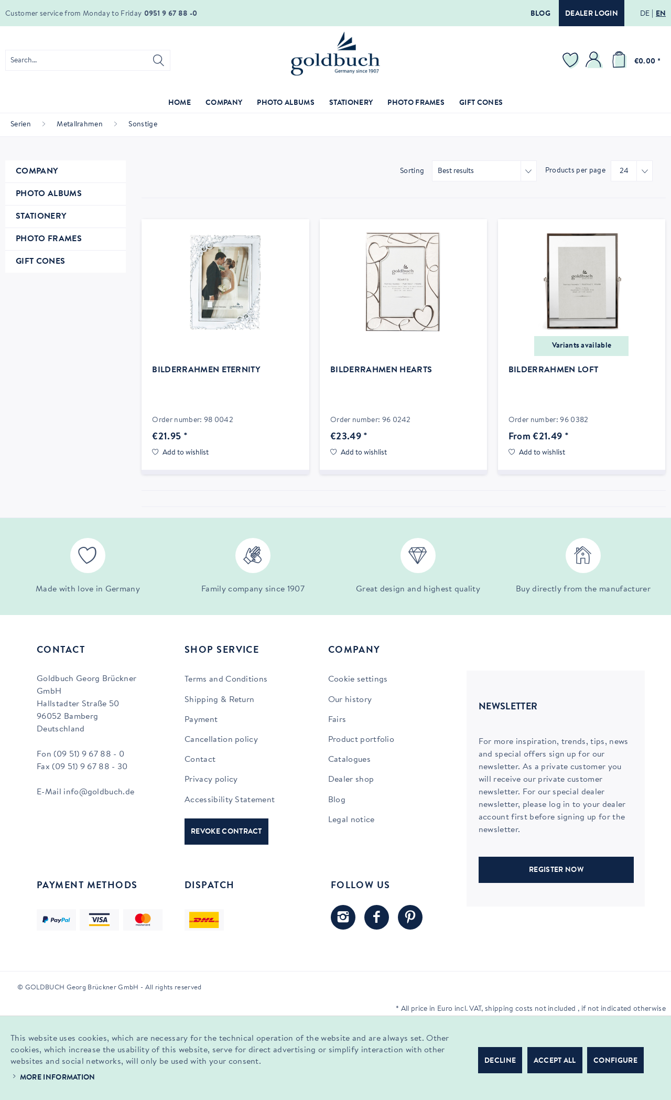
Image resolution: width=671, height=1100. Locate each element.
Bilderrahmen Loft (553, 370)
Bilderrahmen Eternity (206, 370)
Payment (201, 720)
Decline (500, 1061)
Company (37, 171)
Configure (615, 1061)
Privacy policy (211, 779)
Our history (350, 700)
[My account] (595, 60)
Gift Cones (40, 261)
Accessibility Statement (230, 800)
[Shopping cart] (634, 60)
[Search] (158, 60)
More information (57, 1078)
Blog (540, 14)
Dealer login (591, 14)
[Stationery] (351, 103)
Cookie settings (358, 679)
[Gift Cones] (481, 103)
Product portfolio (361, 740)
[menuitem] (87, 60)
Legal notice (351, 820)
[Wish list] (571, 60)
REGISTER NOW (556, 870)
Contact (200, 760)
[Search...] (87, 60)
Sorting (412, 171)
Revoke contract (226, 832)
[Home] (179, 103)
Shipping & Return (219, 700)
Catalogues (349, 760)
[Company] (223, 103)
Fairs (337, 720)
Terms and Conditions (226, 679)
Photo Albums (49, 194)
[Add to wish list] (180, 453)
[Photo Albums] (286, 103)
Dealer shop (351, 779)
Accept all (555, 1061)
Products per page (575, 171)
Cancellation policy (221, 740)
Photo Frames (49, 239)
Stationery (41, 216)
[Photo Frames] (416, 103)
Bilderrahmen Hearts (381, 370)
